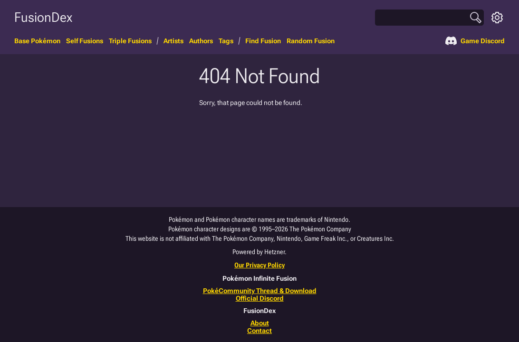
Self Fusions (84, 41)
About (259, 323)
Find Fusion (263, 41)
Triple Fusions (130, 41)
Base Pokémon (37, 41)
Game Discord (475, 41)
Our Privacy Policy (259, 265)
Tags (226, 41)
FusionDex (43, 17)
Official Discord (260, 298)
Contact (259, 330)
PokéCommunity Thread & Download (260, 290)
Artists (173, 41)
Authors (201, 41)
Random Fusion (311, 41)
